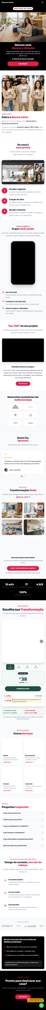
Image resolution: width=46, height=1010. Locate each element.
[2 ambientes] (19, 667)
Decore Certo (8, 2)
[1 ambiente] (10, 667)
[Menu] (42, 2)
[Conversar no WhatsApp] (41, 1005)
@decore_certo (23, 497)
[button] (12, 510)
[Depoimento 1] (22, 476)
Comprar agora (23, 689)
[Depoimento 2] (23, 476)
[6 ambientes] (36, 667)
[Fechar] (43, 999)
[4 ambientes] (27, 667)
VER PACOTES (23, 383)
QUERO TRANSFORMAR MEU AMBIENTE (23, 568)
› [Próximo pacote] (41, 641)
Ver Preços (23, 64)
